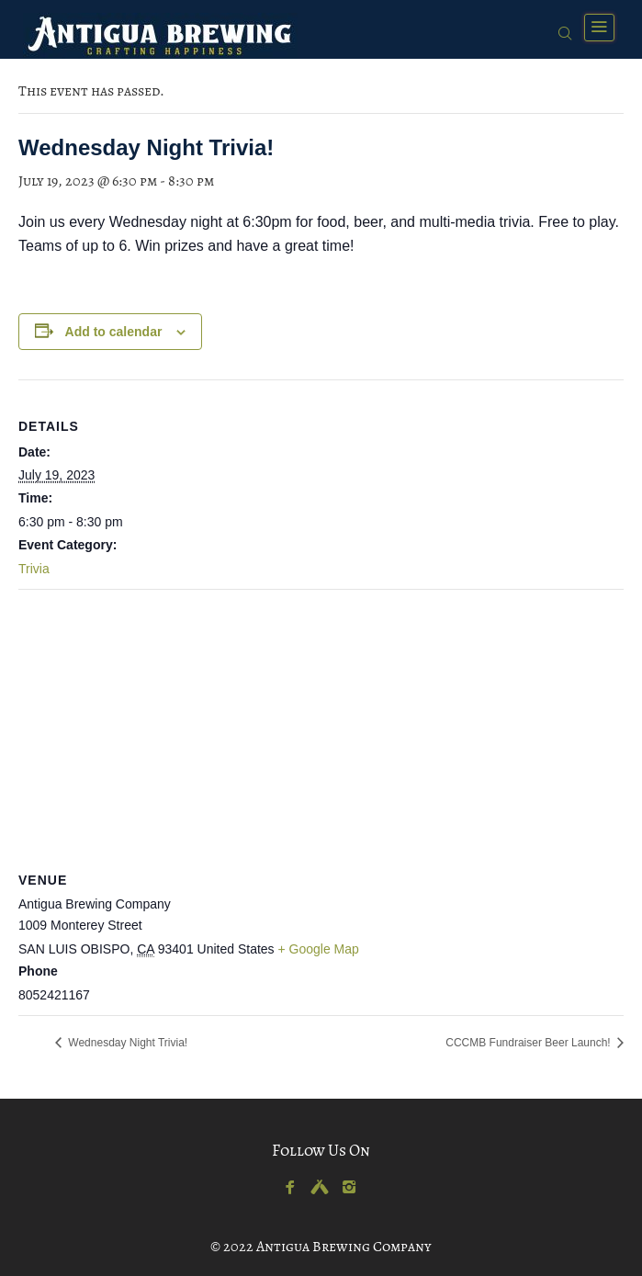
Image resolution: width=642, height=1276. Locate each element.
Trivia (34, 568)
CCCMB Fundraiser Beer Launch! (529, 1042)
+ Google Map (318, 949)
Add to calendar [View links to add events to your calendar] (114, 331)
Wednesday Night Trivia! (126, 1042)
